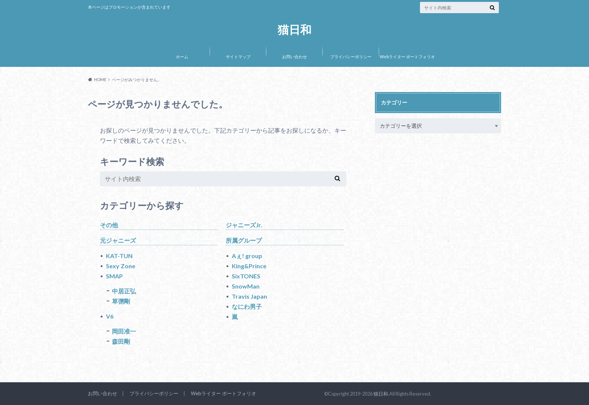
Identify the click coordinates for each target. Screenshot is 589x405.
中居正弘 (124, 291)
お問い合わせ (294, 56)
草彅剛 (121, 301)
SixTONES (246, 276)
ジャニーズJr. (244, 224)
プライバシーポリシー (351, 56)
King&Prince (249, 265)
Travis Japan (249, 296)
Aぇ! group (247, 255)
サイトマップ (238, 56)
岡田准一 (124, 331)
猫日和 (294, 29)
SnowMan (246, 286)
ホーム (182, 56)
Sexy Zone (120, 265)
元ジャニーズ (118, 240)
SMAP (114, 276)
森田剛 (121, 341)
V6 (109, 316)
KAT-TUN (119, 255)
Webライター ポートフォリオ (407, 56)
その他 (109, 224)
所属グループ (244, 240)
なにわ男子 (247, 306)
